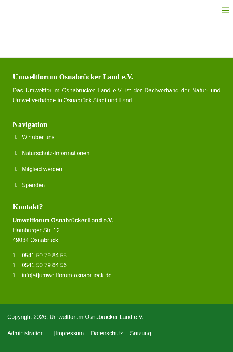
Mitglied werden (42, 169)
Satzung (140, 333)
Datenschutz (107, 333)
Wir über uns (38, 137)
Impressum (69, 333)
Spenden (33, 185)
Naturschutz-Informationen (56, 153)
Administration (25, 333)
